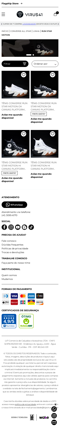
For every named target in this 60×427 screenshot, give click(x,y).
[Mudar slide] (28, 55)
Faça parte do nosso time (16, 262)
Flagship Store (12, 3)
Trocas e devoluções (13, 252)
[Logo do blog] (24, 227)
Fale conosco (9, 240)
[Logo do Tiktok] (31, 227)
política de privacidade (25, 404)
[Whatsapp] (54, 409)
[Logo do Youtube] (17, 227)
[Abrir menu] (3, 14)
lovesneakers (29, 24)
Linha (36, 31)
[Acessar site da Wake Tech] (44, 417)
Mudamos (7, 279)
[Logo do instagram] (11, 227)
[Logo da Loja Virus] (29, 14)
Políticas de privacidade (15, 248)
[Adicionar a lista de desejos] (23, 75)
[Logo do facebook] (4, 227)
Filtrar (15, 63)
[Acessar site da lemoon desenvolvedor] (24, 417)
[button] (2, 24)
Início (5, 31)
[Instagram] (54, 415)
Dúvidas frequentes (12, 244)
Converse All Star (20, 31)
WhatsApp (14, 205)
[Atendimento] (54, 422)
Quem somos (9, 275)
